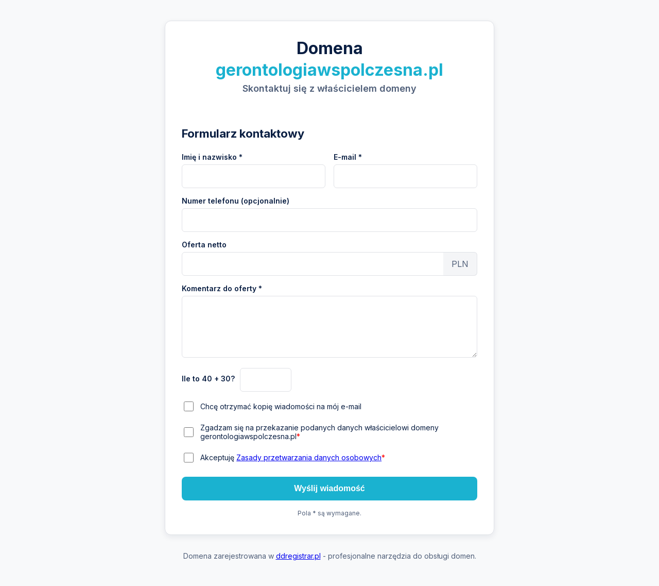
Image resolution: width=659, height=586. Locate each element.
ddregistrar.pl (298, 555)
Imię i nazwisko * (212, 157)
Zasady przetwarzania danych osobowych (308, 457)
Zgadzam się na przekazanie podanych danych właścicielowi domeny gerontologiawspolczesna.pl (319, 432)
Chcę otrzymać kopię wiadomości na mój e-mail (280, 406)
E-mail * (348, 157)
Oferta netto (204, 244)
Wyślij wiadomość (329, 488)
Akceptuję (292, 457)
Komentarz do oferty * (222, 288)
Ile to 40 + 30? (208, 378)
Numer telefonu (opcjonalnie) (235, 200)
